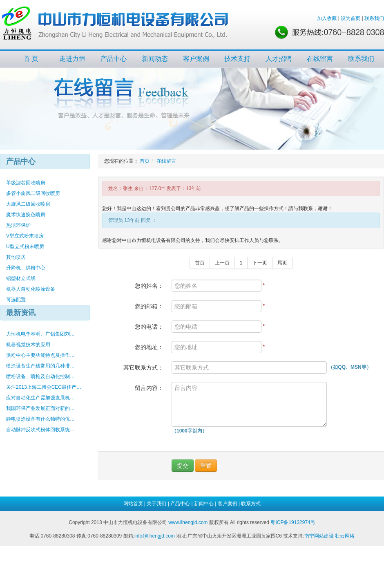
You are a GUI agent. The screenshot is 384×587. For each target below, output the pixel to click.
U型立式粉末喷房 (25, 246)
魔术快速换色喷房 (25, 214)
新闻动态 (155, 58)
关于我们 (156, 503)
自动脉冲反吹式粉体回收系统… (40, 429)
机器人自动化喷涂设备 (30, 289)
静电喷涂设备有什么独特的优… (40, 419)
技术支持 (237, 58)
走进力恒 (72, 58)
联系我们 (374, 18)
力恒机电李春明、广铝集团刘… (40, 334)
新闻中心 (204, 503)
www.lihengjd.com (188, 522)
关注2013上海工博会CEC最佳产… (43, 387)
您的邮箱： (149, 306)
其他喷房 (16, 257)
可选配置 (16, 299)
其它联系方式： (143, 367)
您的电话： (149, 326)
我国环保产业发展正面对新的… (40, 408)
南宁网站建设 (319, 536)
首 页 (31, 58)
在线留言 (320, 58)
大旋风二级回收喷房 (28, 204)
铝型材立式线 (21, 278)
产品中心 (113, 58)
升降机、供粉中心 (25, 268)
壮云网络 (345, 536)
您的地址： (149, 347)
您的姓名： (149, 285)
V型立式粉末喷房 (25, 236)
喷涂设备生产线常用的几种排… (40, 366)
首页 (145, 161)
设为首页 (350, 18)
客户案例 (196, 58)
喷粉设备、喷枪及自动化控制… (40, 376)
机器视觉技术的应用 (28, 344)
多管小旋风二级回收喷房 (33, 193)
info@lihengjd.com (154, 536)
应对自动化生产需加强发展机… (40, 398)
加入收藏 (327, 18)
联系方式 (251, 503)
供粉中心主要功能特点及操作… (40, 355)
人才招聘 (279, 58)
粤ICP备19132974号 (292, 522)
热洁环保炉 (18, 225)
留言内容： (149, 388)
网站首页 (133, 503)
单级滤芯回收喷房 (25, 183)
